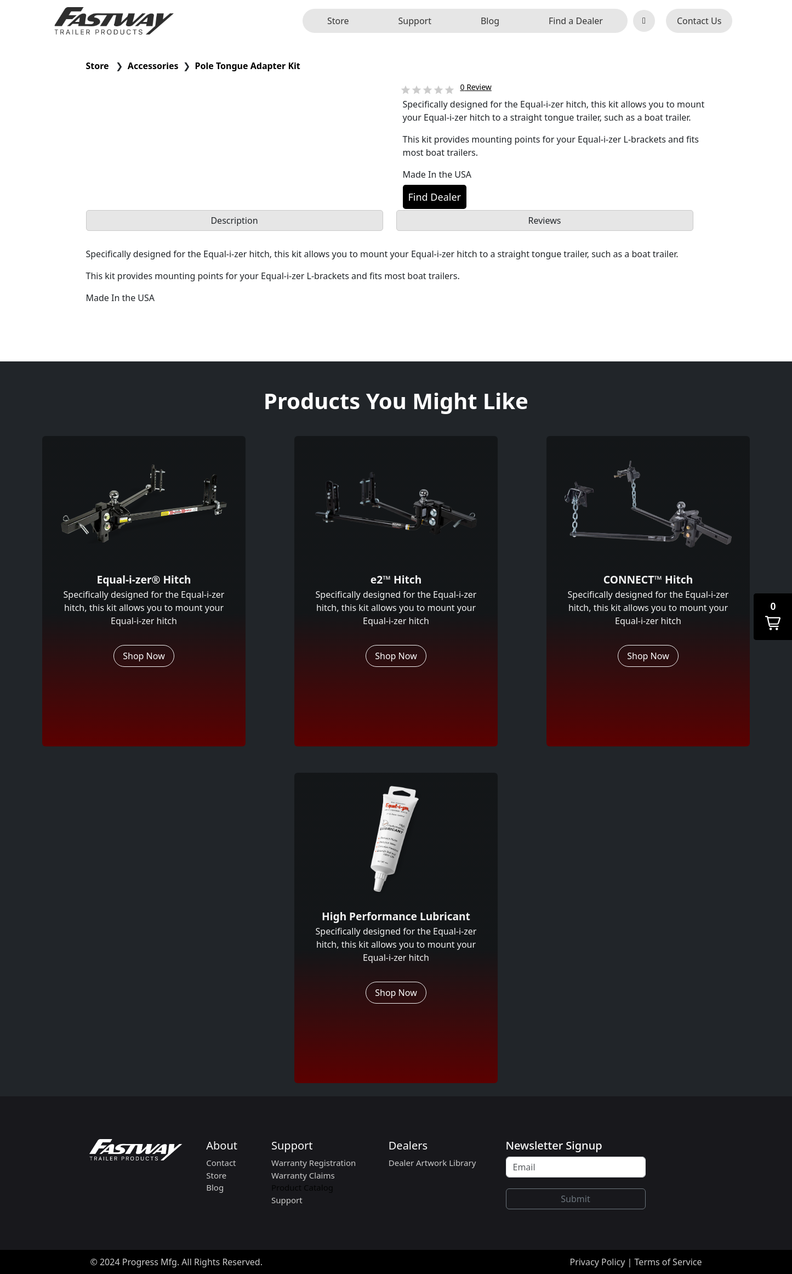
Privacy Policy (597, 1262)
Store (338, 21)
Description (234, 220)
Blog (490, 21)
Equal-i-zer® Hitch (143, 579)
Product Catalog (302, 1187)
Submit (575, 1199)
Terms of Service (668, 1262)
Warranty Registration (313, 1162)
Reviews (544, 220)
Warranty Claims (303, 1175)
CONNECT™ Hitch (648, 579)
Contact (221, 1162)
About (221, 1145)
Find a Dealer (576, 21)
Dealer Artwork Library (432, 1162)
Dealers (408, 1145)
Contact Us (699, 21)
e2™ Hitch (396, 579)
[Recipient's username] (576, 1167)
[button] (773, 616)
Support (414, 21)
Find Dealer (434, 196)
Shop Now (143, 656)
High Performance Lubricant (396, 916)
